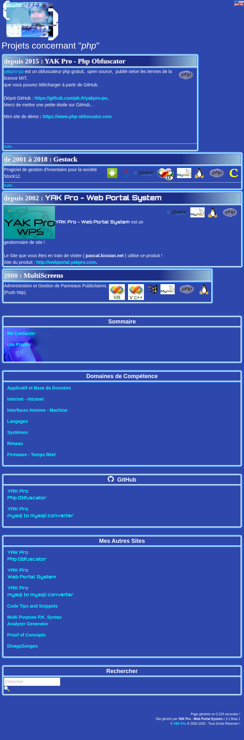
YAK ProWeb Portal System (31, 574)
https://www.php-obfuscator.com (77, 116)
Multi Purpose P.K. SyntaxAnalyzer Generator (34, 620)
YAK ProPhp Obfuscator (26, 495)
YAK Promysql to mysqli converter (40, 512)
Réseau (15, 443)
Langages (17, 421)
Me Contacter (21, 333)
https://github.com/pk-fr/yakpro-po (71, 98)
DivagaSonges (22, 646)
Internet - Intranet (25, 399)
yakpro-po (14, 71)
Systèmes (17, 432)
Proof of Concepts (26, 634)
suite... (9, 146)
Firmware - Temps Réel (31, 454)
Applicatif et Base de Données (39, 387)
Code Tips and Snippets (32, 606)
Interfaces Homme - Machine (37, 410)
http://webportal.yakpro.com (66, 262)
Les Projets (19, 344)
